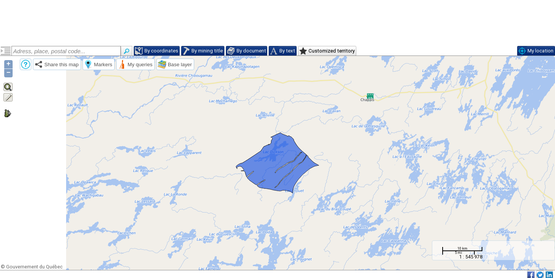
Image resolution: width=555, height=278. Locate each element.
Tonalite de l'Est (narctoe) (42, 77)
